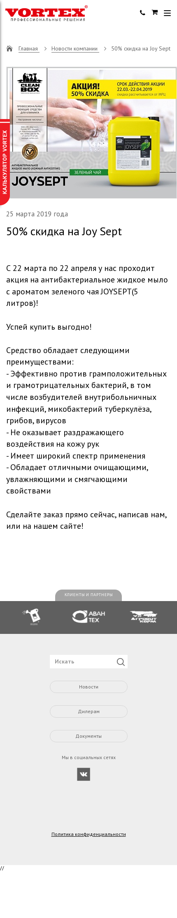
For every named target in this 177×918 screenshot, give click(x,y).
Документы (88, 736)
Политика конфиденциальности (88, 834)
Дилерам (89, 711)
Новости (88, 687)
